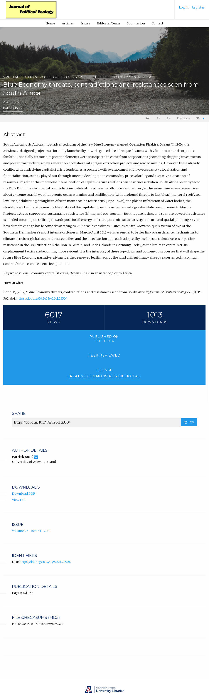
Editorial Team (108, 23)
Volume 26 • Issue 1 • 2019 (31, 531)
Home (50, 23)
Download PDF (23, 494)
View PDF (19, 500)
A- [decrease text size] (158, 118)
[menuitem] (192, 9)
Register (198, 7)
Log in (184, 7)
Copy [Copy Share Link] (189, 422)
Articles (68, 23)
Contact (157, 23)
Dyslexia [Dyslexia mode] (183, 118)
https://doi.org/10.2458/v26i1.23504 (41, 298)
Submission (136, 23)
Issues (85, 23)
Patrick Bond (13, 108)
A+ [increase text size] (169, 118)
